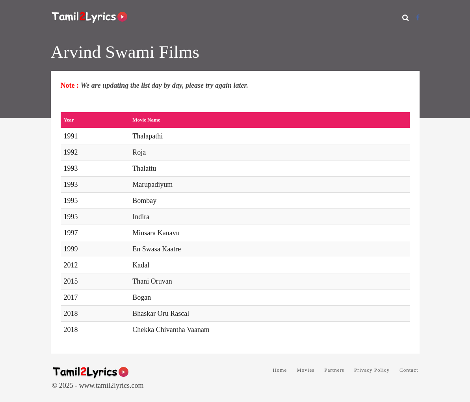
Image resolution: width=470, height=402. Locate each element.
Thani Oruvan (152, 281)
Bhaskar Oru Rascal (160, 313)
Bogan (141, 297)
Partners (334, 370)
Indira (140, 217)
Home (280, 370)
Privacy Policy (372, 370)
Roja (139, 152)
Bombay (144, 201)
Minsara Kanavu (155, 233)
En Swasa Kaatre (156, 249)
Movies (305, 370)
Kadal (140, 265)
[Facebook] (418, 17)
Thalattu (144, 168)
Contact (408, 370)
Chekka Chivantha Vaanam (171, 330)
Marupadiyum (152, 184)
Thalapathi (147, 136)
